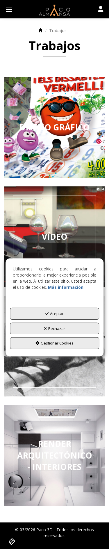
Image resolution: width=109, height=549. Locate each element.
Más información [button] (65, 287)
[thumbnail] (54, 127)
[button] (54, 10)
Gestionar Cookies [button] (54, 343)
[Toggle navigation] (100, 10)
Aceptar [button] (54, 313)
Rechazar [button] (54, 328)
